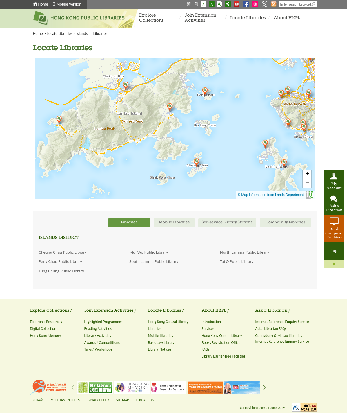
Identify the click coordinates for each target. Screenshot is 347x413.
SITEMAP (122, 400)
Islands (82, 33)
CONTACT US (144, 400)
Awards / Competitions (102, 342)
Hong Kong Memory (45, 335)
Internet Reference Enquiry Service (282, 321)
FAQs (206, 349)
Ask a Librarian (334, 208)
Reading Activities (98, 328)
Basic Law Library (161, 342)
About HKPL (287, 18)
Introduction (211, 321)
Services (208, 328)
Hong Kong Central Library (168, 321)
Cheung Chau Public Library (63, 252)
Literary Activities (97, 335)
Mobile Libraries (160, 335)
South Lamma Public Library (153, 261)
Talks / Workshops (98, 349)
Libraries (154, 328)
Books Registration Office (221, 342)
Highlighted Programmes (103, 321)
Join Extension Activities (200, 18)
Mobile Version (69, 4)
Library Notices (159, 349)
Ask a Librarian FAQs (271, 328)
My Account (334, 186)
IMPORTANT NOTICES (65, 400)
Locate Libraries (248, 18)
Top (334, 251)
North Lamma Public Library (244, 252)
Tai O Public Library (236, 261)
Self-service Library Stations (227, 223)
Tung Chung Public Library (61, 271)
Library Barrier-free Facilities (223, 356)
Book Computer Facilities (334, 233)
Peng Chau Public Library (60, 261)
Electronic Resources (46, 321)
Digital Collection (43, 328)
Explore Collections (151, 18)
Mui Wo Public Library (148, 252)
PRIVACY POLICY (98, 400)
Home (43, 4)
